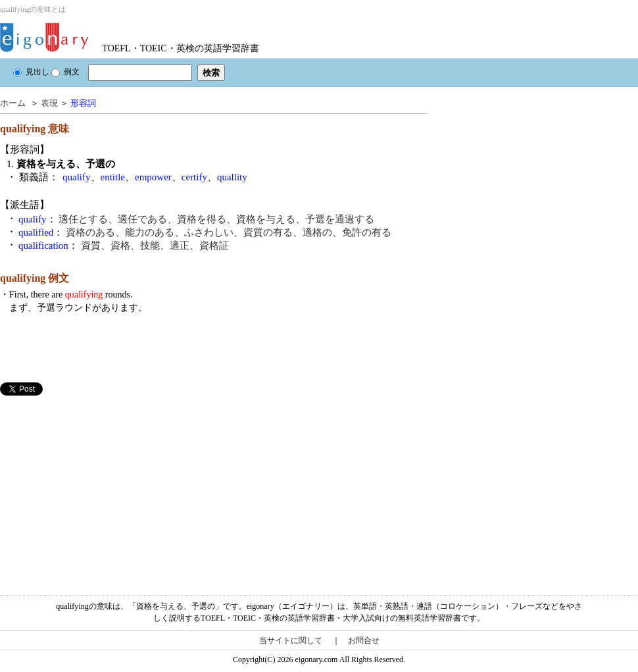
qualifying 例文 (34, 278)
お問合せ (364, 640)
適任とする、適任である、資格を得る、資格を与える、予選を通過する (216, 219)
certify (194, 177)
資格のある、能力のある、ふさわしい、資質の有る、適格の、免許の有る (228, 232)
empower (153, 177)
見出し (31, 71)
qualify (76, 177)
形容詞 (83, 103)
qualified (35, 232)
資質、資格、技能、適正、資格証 (155, 245)
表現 (49, 103)
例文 (65, 71)
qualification (43, 245)
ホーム (13, 103)
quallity (232, 177)
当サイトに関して (290, 640)
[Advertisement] (98, 487)
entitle (113, 177)
